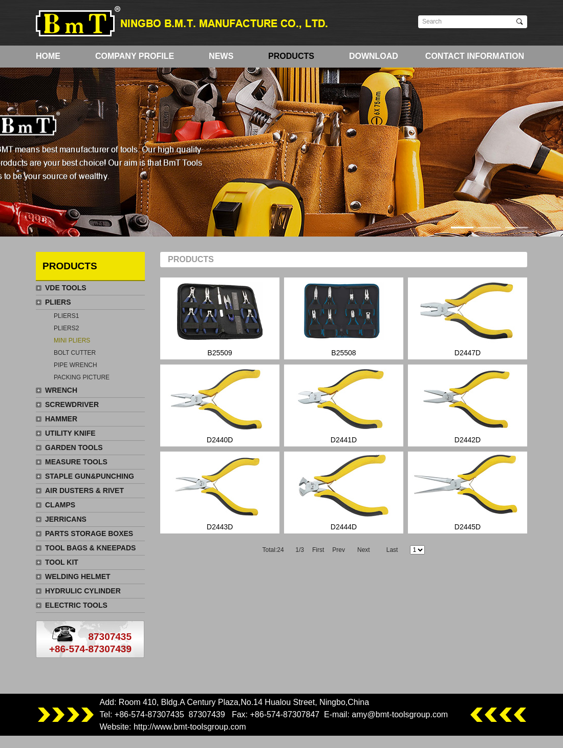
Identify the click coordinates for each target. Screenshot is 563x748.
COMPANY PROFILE (134, 56)
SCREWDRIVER (72, 404)
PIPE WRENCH (75, 365)
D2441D (343, 404)
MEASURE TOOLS (76, 462)
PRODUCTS (291, 56)
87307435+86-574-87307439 (90, 642)
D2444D (343, 491)
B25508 (343, 317)
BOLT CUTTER (75, 352)
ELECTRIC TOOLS (76, 605)
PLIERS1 (66, 315)
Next (363, 549)
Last (392, 549)
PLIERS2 (66, 328)
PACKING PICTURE (82, 377)
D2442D (467, 404)
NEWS (221, 56)
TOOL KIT (61, 562)
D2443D (219, 491)
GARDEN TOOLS (74, 447)
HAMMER (61, 419)
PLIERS (58, 302)
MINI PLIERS (72, 340)
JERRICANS (65, 519)
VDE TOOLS (65, 288)
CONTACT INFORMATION (474, 56)
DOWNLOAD (373, 56)
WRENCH (61, 390)
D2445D (467, 491)
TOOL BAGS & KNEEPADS (90, 548)
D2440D (219, 404)
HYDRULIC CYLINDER (83, 591)
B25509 (219, 317)
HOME (48, 56)
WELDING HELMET (78, 576)
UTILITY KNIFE (70, 433)
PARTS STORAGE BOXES (89, 533)
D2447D (467, 317)
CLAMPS (60, 505)
